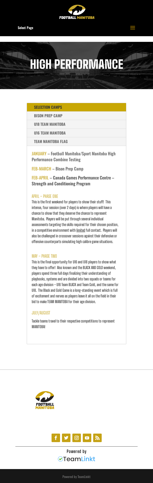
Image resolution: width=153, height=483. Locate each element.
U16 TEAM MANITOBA (50, 133)
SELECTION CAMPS (48, 107)
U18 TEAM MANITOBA (50, 124)
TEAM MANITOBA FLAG (51, 141)
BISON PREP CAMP (48, 115)
